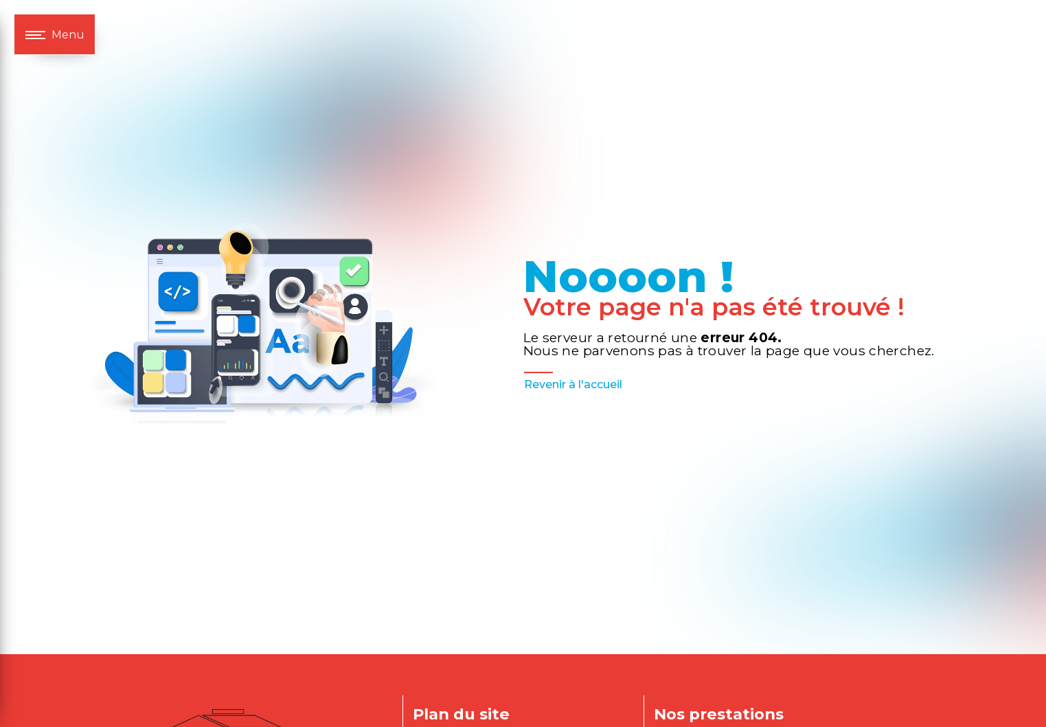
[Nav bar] (54, 34)
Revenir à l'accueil (573, 384)
